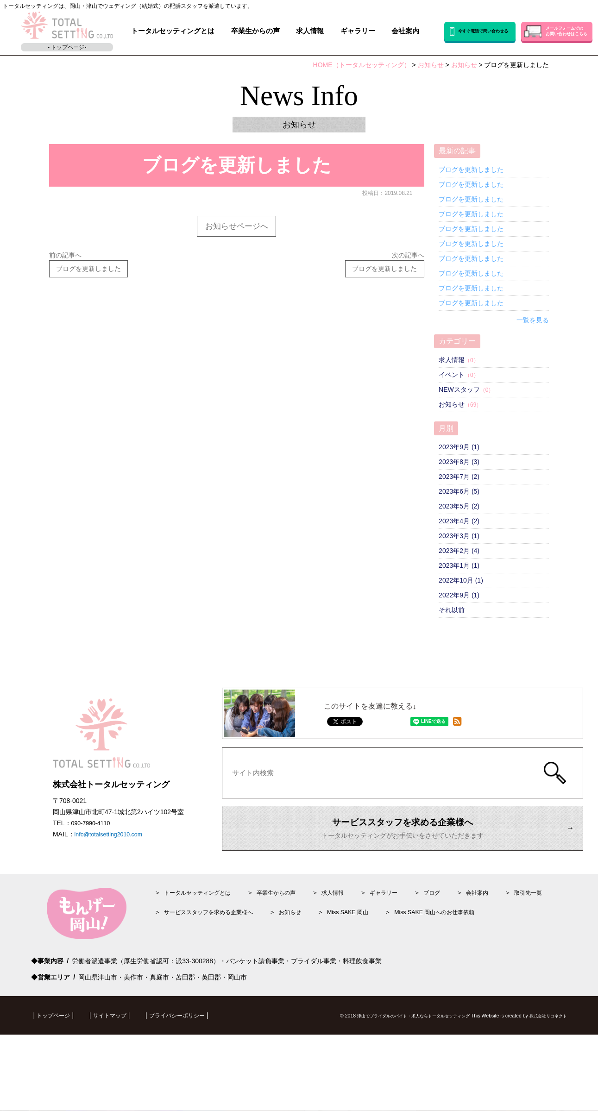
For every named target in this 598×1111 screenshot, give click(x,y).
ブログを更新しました (471, 169)
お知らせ (452, 404)
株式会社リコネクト (544, 1022)
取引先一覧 (563, 899)
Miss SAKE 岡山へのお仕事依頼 (465, 919)
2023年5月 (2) (459, 506)
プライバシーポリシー (192, 1022)
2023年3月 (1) (459, 536)
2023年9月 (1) (459, 447)
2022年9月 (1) (459, 595)
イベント (452, 374)
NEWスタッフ (459, 389)
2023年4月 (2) (459, 521)
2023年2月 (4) (459, 550)
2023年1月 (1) (459, 565)
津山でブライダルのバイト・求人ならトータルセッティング (392, 1022)
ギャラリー (357, 31)
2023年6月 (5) (459, 491)
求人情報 (310, 31)
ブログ (459, 899)
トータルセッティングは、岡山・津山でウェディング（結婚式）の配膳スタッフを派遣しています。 (128, 6)
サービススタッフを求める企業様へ (216, 919)
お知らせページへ (236, 227)
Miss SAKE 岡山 (369, 919)
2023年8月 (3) (459, 461)
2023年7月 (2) (459, 476)
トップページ (56, 1022)
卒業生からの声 (255, 31)
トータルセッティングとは (172, 31)
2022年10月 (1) (461, 580)
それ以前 (452, 610)
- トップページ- (67, 47)
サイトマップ (118, 1022)
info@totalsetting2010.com (113, 842)
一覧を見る (532, 320)
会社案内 (405, 31)
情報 (352, 899)
